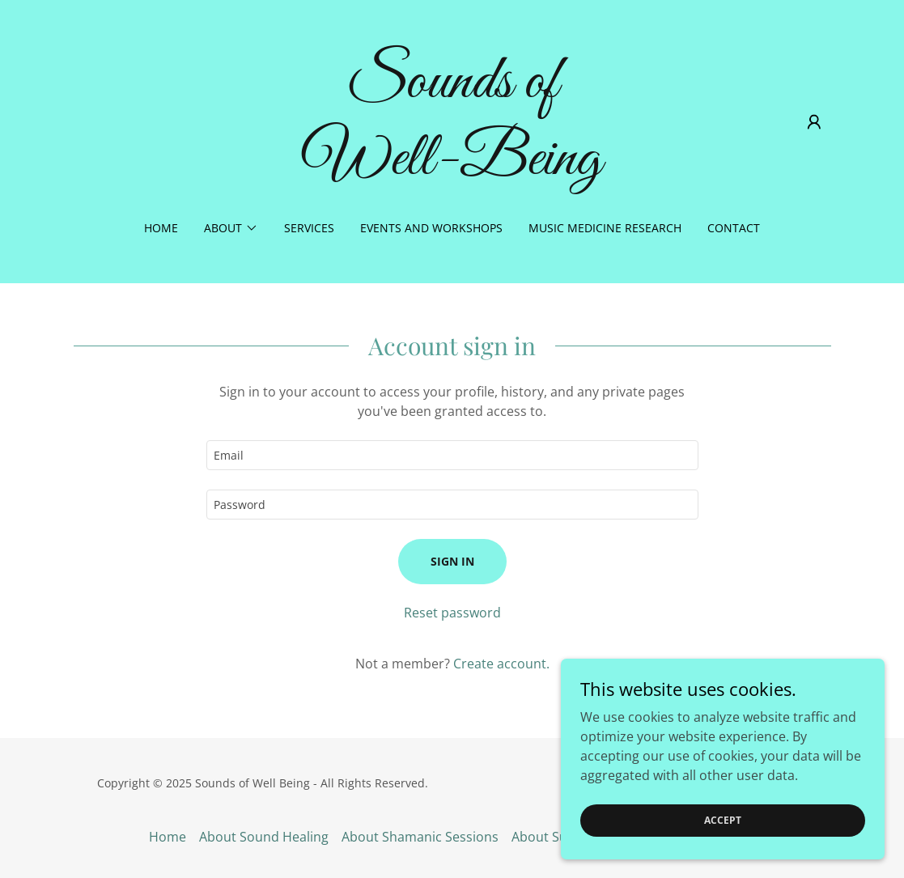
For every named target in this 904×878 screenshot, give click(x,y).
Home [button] (167, 837)
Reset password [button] (452, 612)
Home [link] (161, 227)
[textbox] (452, 455)
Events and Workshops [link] (431, 227)
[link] (451, 169)
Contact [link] (733, 227)
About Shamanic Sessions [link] (420, 837)
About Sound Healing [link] (264, 837)
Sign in (452, 561)
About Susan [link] (550, 837)
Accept (722, 842)
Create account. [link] (501, 663)
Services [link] (309, 227)
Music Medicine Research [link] (604, 227)
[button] (814, 122)
